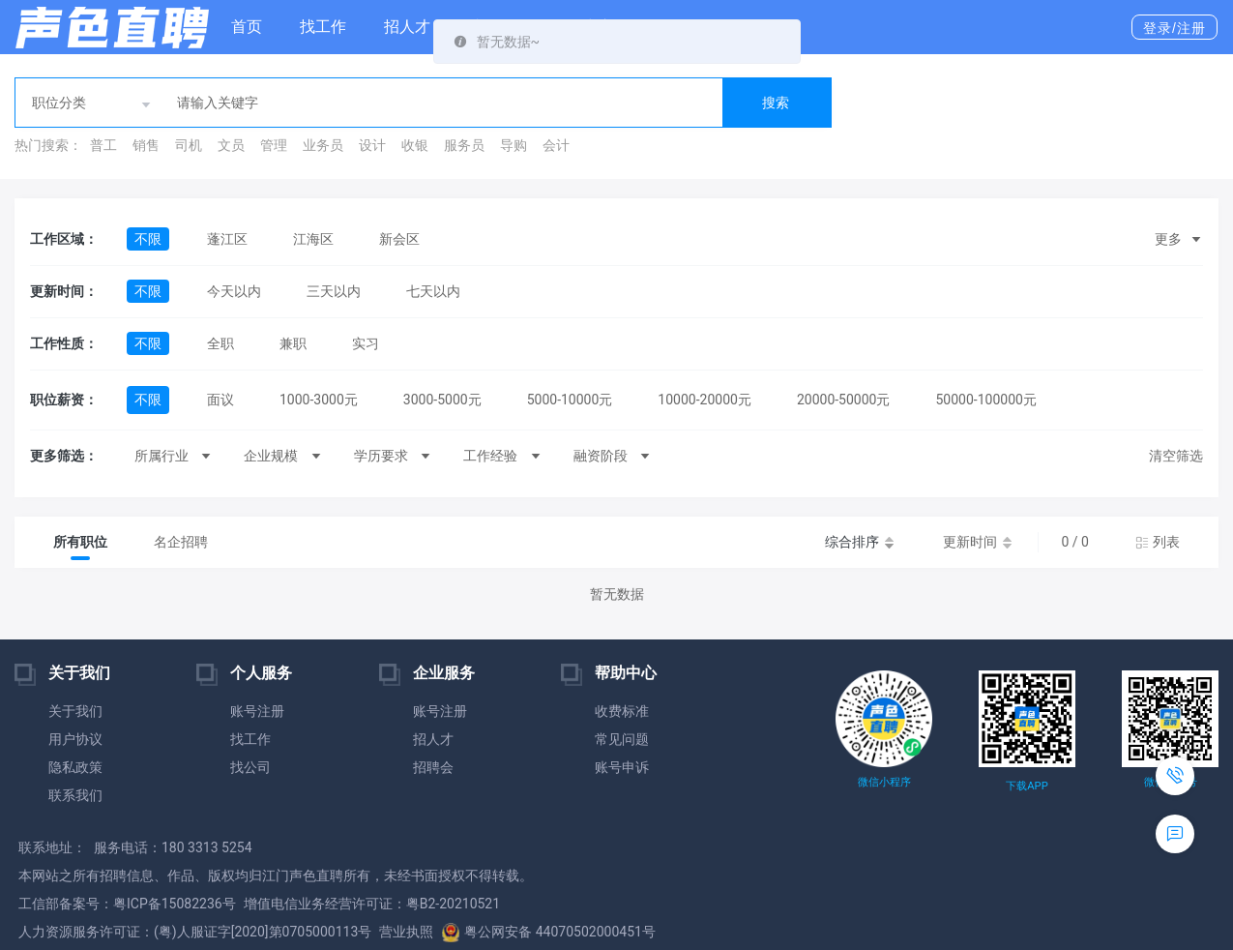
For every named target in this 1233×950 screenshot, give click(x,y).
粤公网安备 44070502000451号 (548, 931)
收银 (414, 145)
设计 (372, 145)
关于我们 (75, 711)
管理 (273, 145)
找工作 (323, 26)
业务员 (323, 145)
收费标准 (622, 711)
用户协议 (75, 739)
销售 (146, 145)
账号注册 (257, 711)
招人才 (407, 26)
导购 (513, 145)
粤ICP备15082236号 (174, 903)
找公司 (250, 767)
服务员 (464, 145)
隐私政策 (75, 767)
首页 (246, 26)
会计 (556, 145)
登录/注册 (1174, 28)
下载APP (1026, 786)
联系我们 (75, 795)
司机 (188, 145)
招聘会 (433, 767)
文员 (231, 145)
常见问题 (622, 739)
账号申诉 (622, 767)
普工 (103, 145)
